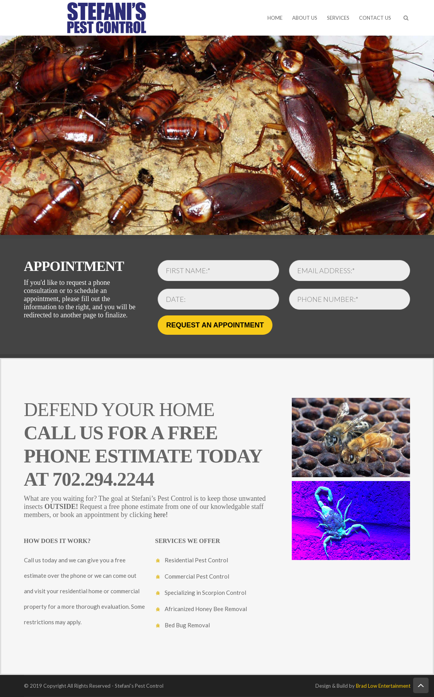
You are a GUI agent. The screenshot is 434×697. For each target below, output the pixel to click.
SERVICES (338, 18)
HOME (275, 18)
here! (160, 515)
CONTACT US (375, 18)
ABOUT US (304, 18)
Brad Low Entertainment (383, 686)
